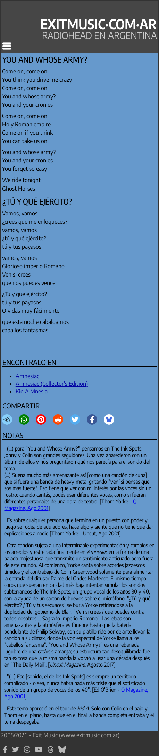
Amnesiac (27, 376)
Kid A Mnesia (32, 391)
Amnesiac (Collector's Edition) (52, 383)
